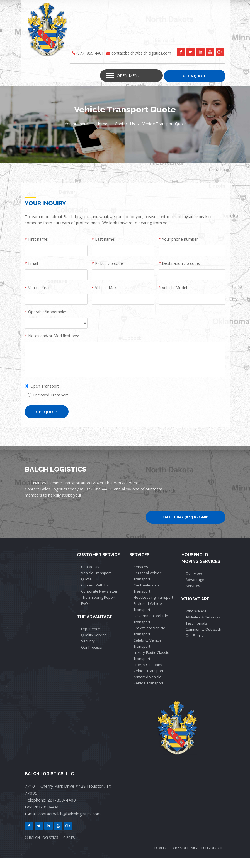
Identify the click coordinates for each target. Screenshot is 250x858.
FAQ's (86, 603)
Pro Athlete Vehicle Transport (149, 631)
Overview (194, 573)
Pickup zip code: (108, 263)
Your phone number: (179, 239)
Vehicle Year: (38, 287)
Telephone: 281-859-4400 (50, 800)
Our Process (91, 647)
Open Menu (128, 75)
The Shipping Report (98, 597)
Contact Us (125, 124)
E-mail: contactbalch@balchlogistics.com (63, 814)
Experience (90, 629)
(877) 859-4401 (90, 53)
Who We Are (196, 611)
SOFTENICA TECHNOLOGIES (202, 847)
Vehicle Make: (106, 287)
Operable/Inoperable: (45, 312)
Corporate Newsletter (99, 591)
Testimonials (196, 623)
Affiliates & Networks (203, 617)
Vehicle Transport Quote (164, 124)
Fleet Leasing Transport (153, 597)
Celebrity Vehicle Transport (148, 643)
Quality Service (93, 635)
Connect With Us (95, 585)
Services (141, 566)
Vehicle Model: (173, 287)
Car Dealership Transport (146, 588)
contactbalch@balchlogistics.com (141, 53)
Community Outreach (203, 629)
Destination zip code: (179, 263)
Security (88, 641)
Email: (32, 263)
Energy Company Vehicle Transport (148, 668)
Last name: (103, 239)
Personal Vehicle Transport (148, 576)
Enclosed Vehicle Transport (148, 606)
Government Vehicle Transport (151, 619)
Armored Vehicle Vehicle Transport (148, 680)
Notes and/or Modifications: (52, 336)
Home (101, 124)
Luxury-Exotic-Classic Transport (151, 655)
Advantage (195, 579)
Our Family (194, 635)
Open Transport (42, 386)
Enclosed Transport (48, 395)
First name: (36, 239)
